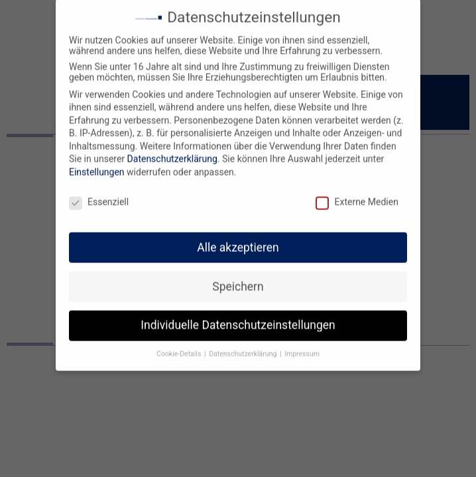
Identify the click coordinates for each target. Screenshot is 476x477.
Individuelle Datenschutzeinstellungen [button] (238, 318)
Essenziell (99, 195)
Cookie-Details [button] (179, 347)
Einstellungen (97, 165)
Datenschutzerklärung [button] (243, 347)
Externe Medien (357, 195)
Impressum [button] (302, 347)
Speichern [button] (237, 279)
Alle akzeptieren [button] (238, 240)
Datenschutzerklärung (172, 152)
